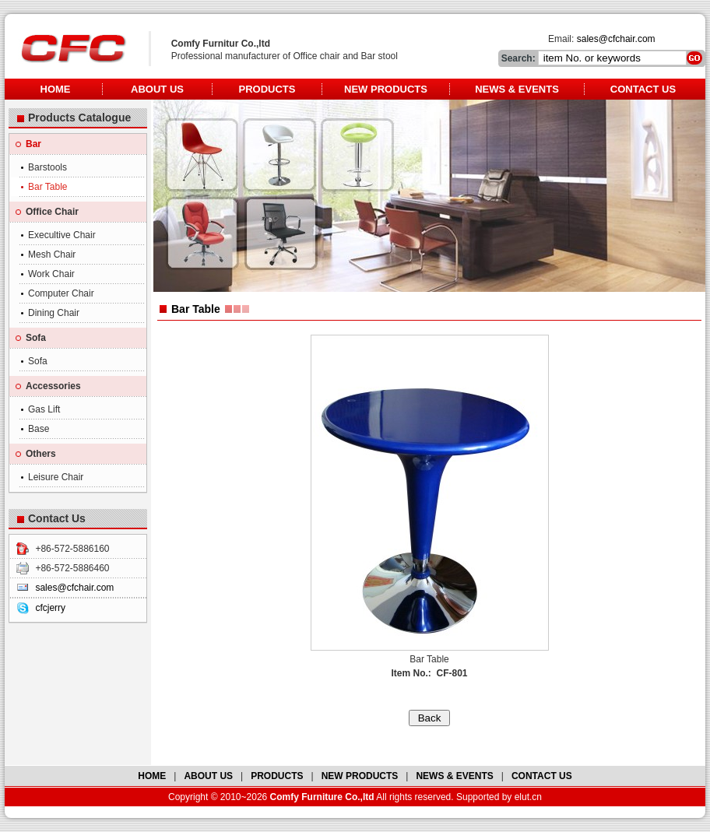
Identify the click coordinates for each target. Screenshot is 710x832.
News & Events (517, 89)
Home (55, 89)
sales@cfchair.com (616, 38)
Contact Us (643, 89)
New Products (385, 89)
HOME (152, 776)
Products (267, 89)
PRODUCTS (277, 776)
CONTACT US (541, 776)
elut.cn (528, 797)
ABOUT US (208, 776)
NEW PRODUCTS (360, 776)
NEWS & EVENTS (454, 776)
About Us (157, 89)
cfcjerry (50, 607)
